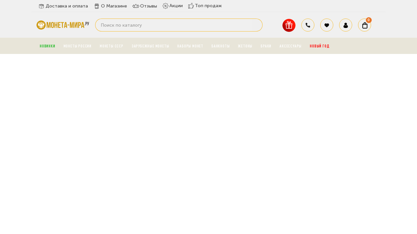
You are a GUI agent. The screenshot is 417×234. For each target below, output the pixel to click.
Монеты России (78, 46)
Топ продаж (205, 6)
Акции (172, 6)
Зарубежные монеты (150, 46)
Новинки (47, 46)
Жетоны (245, 46)
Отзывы (144, 6)
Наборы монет (190, 46)
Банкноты (220, 46)
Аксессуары (291, 46)
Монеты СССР (111, 46)
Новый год (319, 46)
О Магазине (110, 6)
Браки (266, 46)
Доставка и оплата (63, 6)
